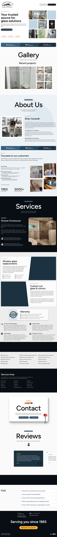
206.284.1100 (21, 514)
